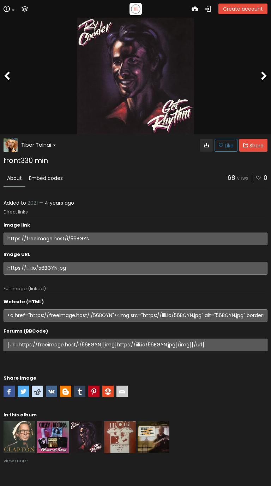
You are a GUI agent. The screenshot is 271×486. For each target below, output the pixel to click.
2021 (33, 202)
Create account (243, 8)
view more (16, 460)
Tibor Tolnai (38, 144)
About (14, 178)
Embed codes (46, 178)
